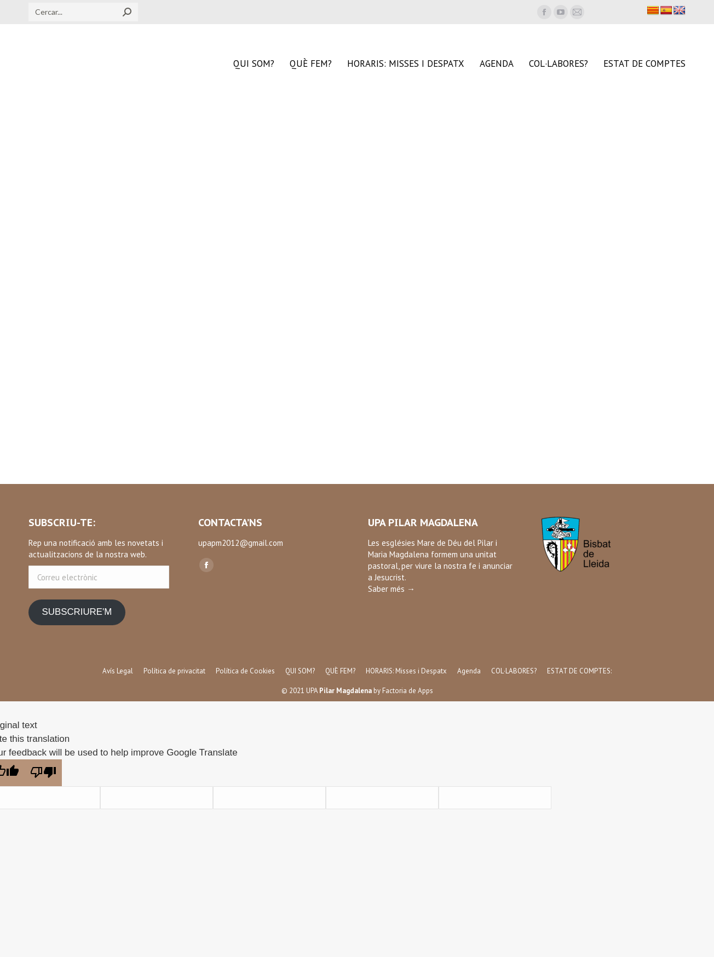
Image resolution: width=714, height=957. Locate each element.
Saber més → (391, 589)
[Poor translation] (43, 772)
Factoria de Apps (407, 690)
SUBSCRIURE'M (77, 612)
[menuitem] (253, 63)
